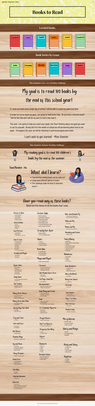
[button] (93, 1)
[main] (47, 11)
